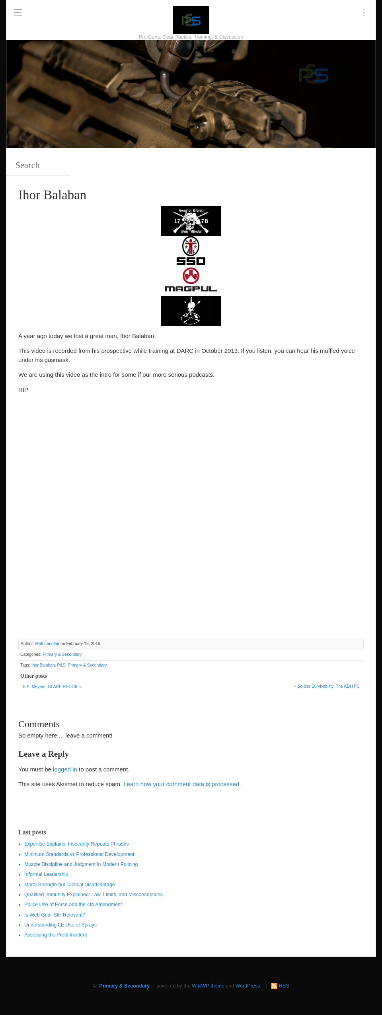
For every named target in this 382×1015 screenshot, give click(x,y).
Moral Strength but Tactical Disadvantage (69, 884)
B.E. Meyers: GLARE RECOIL (50, 687)
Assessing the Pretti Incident (55, 935)
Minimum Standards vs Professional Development (79, 854)
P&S (61, 665)
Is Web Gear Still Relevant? (54, 915)
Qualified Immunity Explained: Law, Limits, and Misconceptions (93, 894)
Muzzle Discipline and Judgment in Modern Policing (81, 864)
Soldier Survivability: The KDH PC (328, 686)
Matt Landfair (47, 643)
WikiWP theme (208, 986)
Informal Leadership (46, 874)
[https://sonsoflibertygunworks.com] (191, 220)
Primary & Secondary (62, 654)
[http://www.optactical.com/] (191, 310)
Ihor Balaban (43, 665)
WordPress (248, 986)
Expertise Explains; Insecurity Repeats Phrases (76, 844)
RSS (284, 986)
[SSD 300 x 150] (191, 250)
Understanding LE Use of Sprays (60, 925)
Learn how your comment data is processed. (182, 784)
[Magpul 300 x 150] (191, 280)
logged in (65, 769)
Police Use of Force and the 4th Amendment (73, 904)
